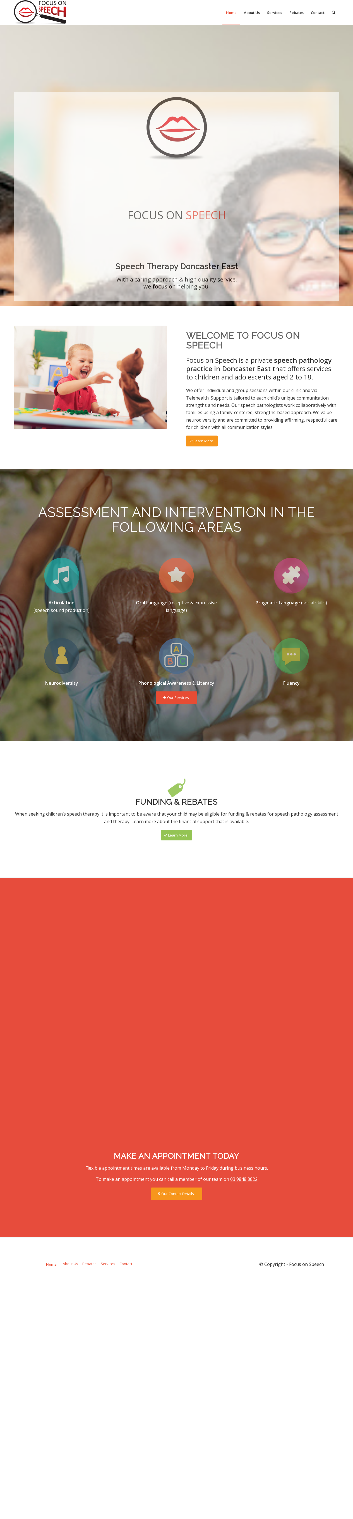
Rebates (89, 1371)
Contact (125, 1371)
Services (108, 1371)
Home (51, 1372)
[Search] (333, 12)
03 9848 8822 (244, 1287)
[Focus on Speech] (40, 12)
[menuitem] (231, 12)
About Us (70, 1371)
